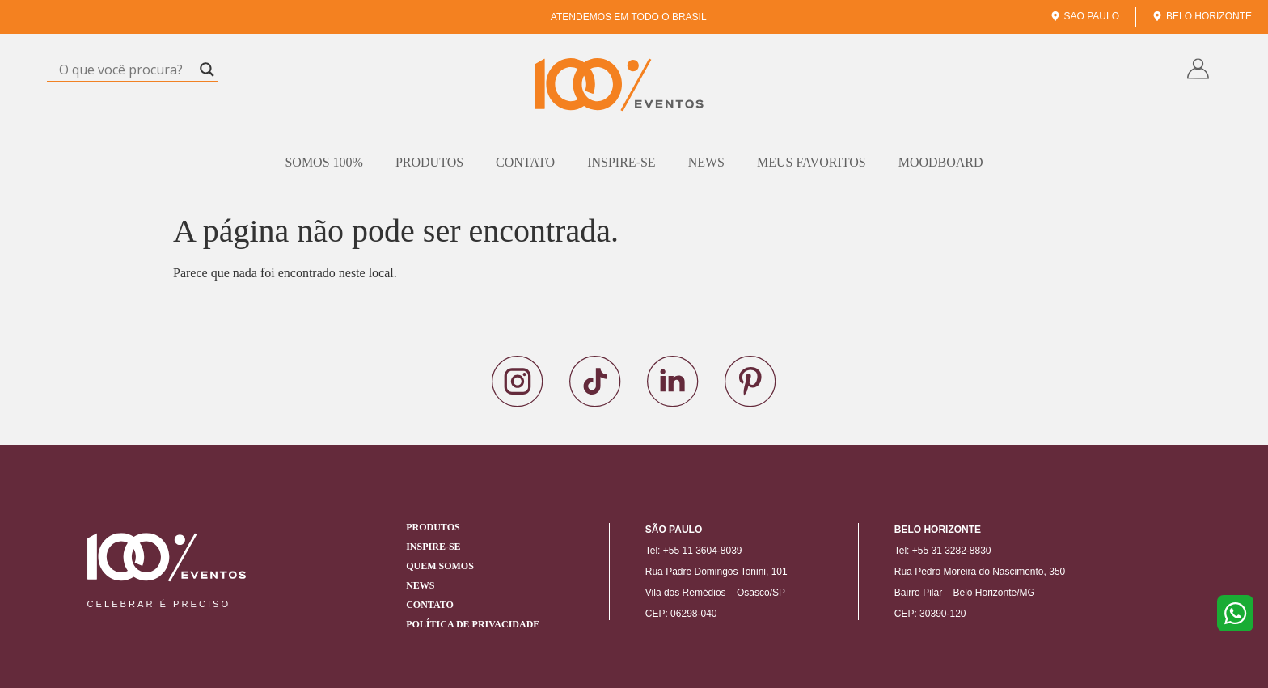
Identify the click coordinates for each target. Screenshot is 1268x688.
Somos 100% (323, 162)
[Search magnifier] (207, 69)
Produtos (429, 162)
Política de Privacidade (472, 624)
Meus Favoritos (811, 162)
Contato (525, 162)
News (706, 162)
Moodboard (940, 162)
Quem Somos (440, 566)
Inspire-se (621, 162)
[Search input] (125, 69)
